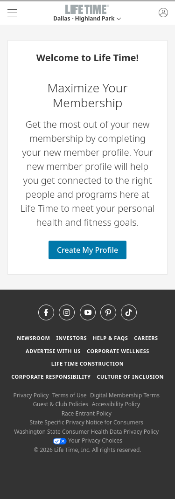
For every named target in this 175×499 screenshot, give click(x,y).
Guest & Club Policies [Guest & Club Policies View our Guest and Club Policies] (60, 404)
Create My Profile (87, 250)
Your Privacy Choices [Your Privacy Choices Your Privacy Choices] (87, 440)
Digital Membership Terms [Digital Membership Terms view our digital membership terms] (125, 395)
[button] (87, 13)
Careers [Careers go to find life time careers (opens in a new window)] (146, 337)
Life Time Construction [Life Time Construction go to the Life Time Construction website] (87, 363)
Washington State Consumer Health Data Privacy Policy (86, 432)
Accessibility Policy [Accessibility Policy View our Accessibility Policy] (116, 404)
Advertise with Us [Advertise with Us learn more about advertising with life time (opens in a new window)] (53, 350)
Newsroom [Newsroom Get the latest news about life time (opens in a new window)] (33, 337)
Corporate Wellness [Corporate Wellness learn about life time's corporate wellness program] (118, 350)
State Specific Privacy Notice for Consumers (86, 422)
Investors (71, 337)
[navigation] (12, 13)
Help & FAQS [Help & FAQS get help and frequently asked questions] (110, 337)
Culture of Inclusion (130, 376)
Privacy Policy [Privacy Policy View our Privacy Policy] (31, 395)
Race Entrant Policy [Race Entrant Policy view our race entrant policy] (87, 413)
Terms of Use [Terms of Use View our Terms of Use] (69, 395)
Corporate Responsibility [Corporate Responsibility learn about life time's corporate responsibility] (51, 376)
